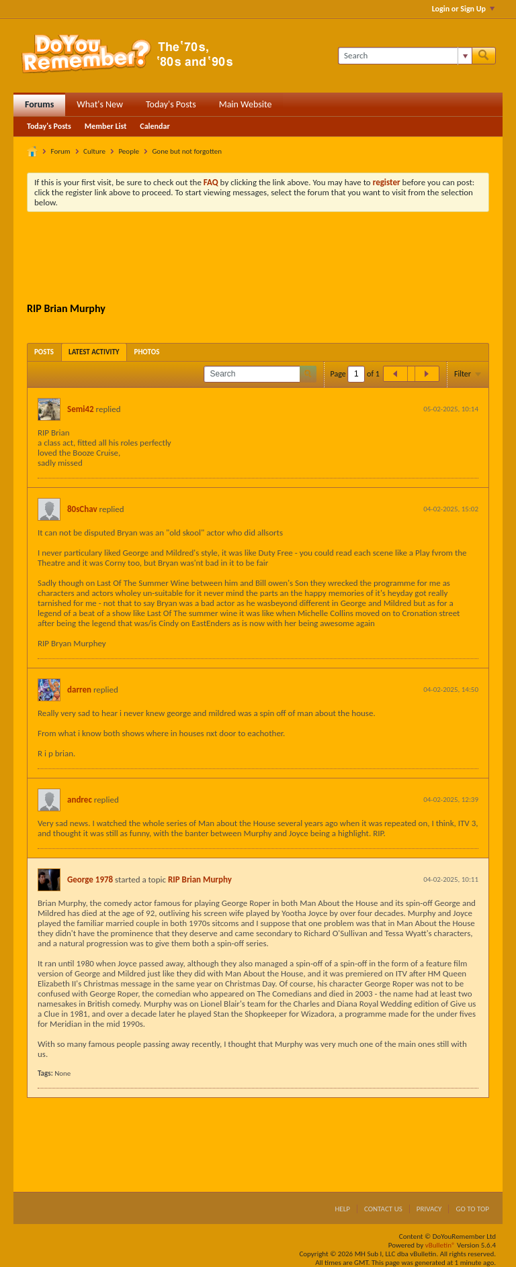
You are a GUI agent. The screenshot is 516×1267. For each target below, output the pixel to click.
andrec (79, 800)
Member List (106, 126)
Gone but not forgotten (187, 151)
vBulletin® (440, 1245)
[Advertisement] (271, 259)
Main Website (245, 104)
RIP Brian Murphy (200, 879)
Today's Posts (171, 104)
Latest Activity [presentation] (94, 352)
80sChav (82, 509)
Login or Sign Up (463, 8)
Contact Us (383, 1209)
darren (79, 690)
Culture (94, 151)
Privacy (429, 1209)
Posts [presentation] (44, 352)
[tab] (44, 352)
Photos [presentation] (147, 352)
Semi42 (80, 409)
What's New (100, 104)
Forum (61, 151)
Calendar (154, 126)
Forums (39, 104)
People (128, 151)
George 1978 (90, 879)
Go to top (472, 1209)
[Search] (405, 55)
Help (342, 1209)
